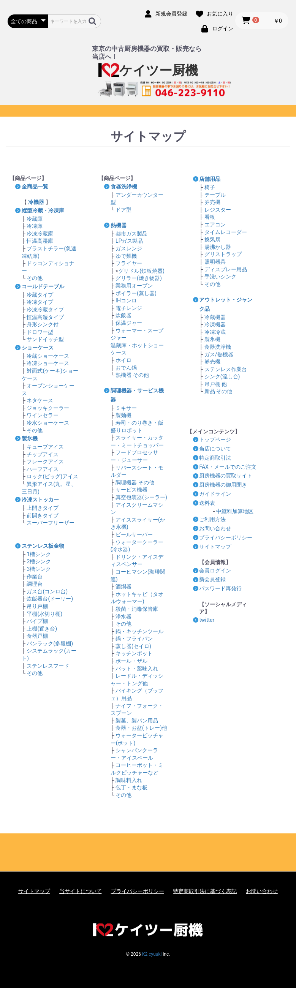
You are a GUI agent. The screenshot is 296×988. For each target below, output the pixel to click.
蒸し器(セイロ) (133, 646)
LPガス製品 (129, 241)
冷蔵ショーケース (48, 356)
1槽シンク (39, 554)
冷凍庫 (35, 226)
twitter (206, 620)
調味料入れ (129, 780)
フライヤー (129, 263)
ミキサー (126, 408)
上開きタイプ (43, 508)
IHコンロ (126, 300)
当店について (215, 449)
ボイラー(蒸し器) (136, 293)
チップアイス (43, 454)
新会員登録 (212, 579)
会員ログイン (215, 571)
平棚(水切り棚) (44, 614)
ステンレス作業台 (225, 369)
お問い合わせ (215, 528)
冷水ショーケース (48, 423)
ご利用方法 (212, 519)
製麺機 (123, 415)
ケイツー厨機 (148, 70)
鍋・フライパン (134, 638)
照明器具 (215, 262)
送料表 (207, 503)
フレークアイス (45, 461)
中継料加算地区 (234, 511)
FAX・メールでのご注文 (227, 467)
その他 (35, 278)
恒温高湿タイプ (45, 317)
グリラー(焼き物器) (139, 278)
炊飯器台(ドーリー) (50, 599)
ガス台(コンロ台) (47, 591)
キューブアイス (45, 447)
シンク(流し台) (222, 376)
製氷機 (212, 339)
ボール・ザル (131, 661)
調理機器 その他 (135, 482)
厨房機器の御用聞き (223, 485)
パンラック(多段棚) (50, 643)
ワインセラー (43, 415)
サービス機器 (131, 490)
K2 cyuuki (151, 954)
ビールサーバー (134, 534)
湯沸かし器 (217, 247)
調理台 (35, 584)
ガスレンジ (129, 248)
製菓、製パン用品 (137, 721)
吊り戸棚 (37, 606)
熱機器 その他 (132, 375)
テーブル (215, 195)
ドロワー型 (40, 332)
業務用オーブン (134, 286)
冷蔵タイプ (40, 295)
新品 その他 (218, 391)
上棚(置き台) (42, 629)
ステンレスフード (48, 666)
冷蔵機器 (215, 317)
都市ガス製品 (131, 234)
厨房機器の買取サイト (225, 476)
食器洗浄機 (217, 347)
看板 (209, 217)
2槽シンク (39, 561)
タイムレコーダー (225, 232)
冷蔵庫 (35, 219)
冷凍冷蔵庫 (40, 234)
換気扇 (212, 239)
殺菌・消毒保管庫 (137, 609)
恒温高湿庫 (40, 241)
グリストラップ (223, 254)
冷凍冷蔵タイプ (45, 310)
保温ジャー (129, 323)
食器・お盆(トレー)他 (141, 728)
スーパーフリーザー (50, 523)
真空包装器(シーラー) (141, 497)
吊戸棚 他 (215, 384)
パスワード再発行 (220, 588)
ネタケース (40, 400)
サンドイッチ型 (45, 339)
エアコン (215, 224)
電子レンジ (129, 308)
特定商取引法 (215, 458)
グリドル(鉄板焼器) (141, 271)
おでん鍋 (126, 368)
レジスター (217, 210)
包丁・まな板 (131, 787)
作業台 (35, 577)
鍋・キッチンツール (139, 631)
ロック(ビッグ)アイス (52, 476)
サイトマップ (215, 547)
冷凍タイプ (40, 302)
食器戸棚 (37, 636)
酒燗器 (123, 586)
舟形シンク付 (43, 324)
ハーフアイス (43, 469)
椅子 (209, 187)
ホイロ (123, 360)
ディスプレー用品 (225, 269)
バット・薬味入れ (137, 669)
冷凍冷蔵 (215, 332)
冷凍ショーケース (48, 363)
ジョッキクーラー (48, 408)
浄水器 (123, 616)
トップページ (215, 439)
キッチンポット (134, 653)
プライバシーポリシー (225, 537)
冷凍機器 (215, 324)
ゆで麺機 (126, 256)
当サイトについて (80, 891)
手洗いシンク (220, 276)
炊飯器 (123, 315)
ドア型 (123, 210)
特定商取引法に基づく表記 (205, 891)
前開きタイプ (43, 515)
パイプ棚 (37, 621)
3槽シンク (39, 569)
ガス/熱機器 (218, 354)
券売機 (212, 202)
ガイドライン (215, 494)
